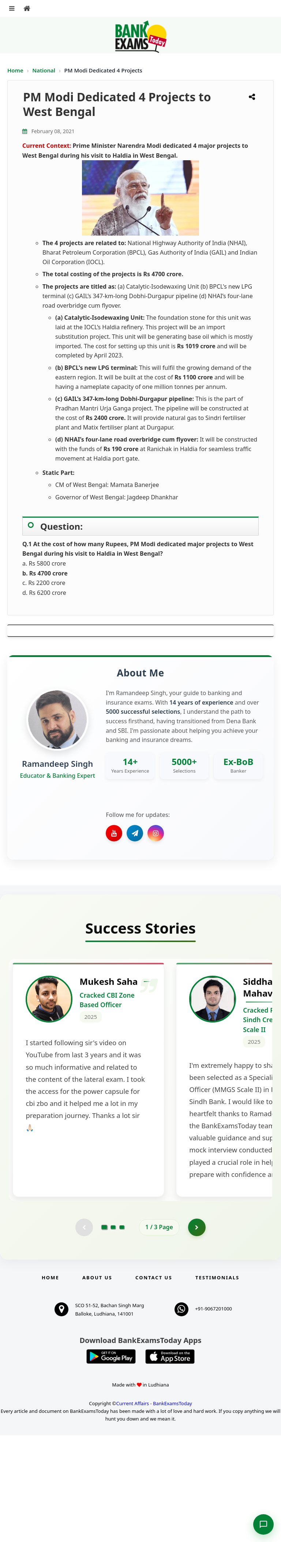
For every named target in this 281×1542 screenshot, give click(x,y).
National (44, 70)
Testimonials (217, 1384)
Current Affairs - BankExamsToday (154, 1510)
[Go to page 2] (113, 1334)
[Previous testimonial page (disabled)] (84, 1334)
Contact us (153, 1384)
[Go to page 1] (104, 1333)
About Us (97, 1384)
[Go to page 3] (121, 1334)
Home (15, 70)
